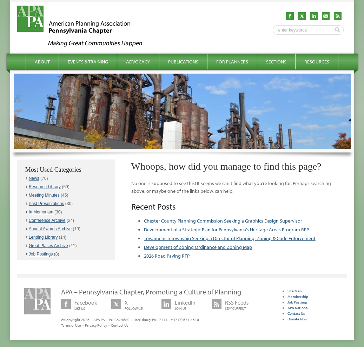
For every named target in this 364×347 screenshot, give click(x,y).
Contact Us (119, 325)
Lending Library (43, 237)
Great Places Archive (48, 245)
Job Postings (41, 254)
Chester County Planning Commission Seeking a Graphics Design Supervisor (223, 221)
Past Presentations (46, 203)
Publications (183, 62)
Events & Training (88, 62)
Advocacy (138, 62)
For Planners (232, 62)
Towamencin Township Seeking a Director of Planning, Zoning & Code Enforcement (230, 238)
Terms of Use (71, 325)
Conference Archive (47, 220)
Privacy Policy (96, 325)
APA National (298, 307)
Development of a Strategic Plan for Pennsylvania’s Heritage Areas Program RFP (226, 229)
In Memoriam (41, 212)
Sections (276, 62)
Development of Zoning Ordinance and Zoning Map (198, 247)
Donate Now (297, 319)
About (42, 62)
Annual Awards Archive (50, 228)
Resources (316, 62)
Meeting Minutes (44, 195)
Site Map (294, 290)
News (34, 178)
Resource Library (45, 186)
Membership (297, 296)
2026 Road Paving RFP (167, 256)
